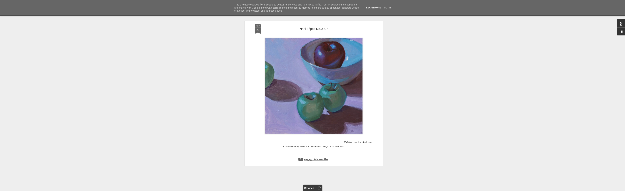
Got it (387, 7)
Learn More (373, 7)
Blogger (321, 189)
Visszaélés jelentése (332, 189)
